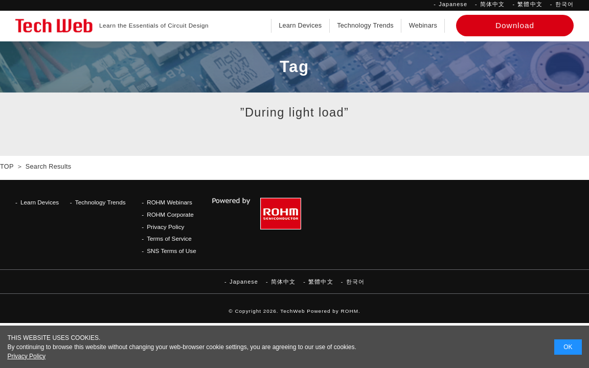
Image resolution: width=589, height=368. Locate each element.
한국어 (564, 4)
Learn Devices (300, 25)
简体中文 (492, 4)
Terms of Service (169, 238)
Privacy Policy (165, 226)
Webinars (423, 25)
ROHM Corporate (170, 214)
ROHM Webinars (169, 202)
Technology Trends (365, 25)
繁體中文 (529, 4)
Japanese (453, 4)
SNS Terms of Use (171, 250)
